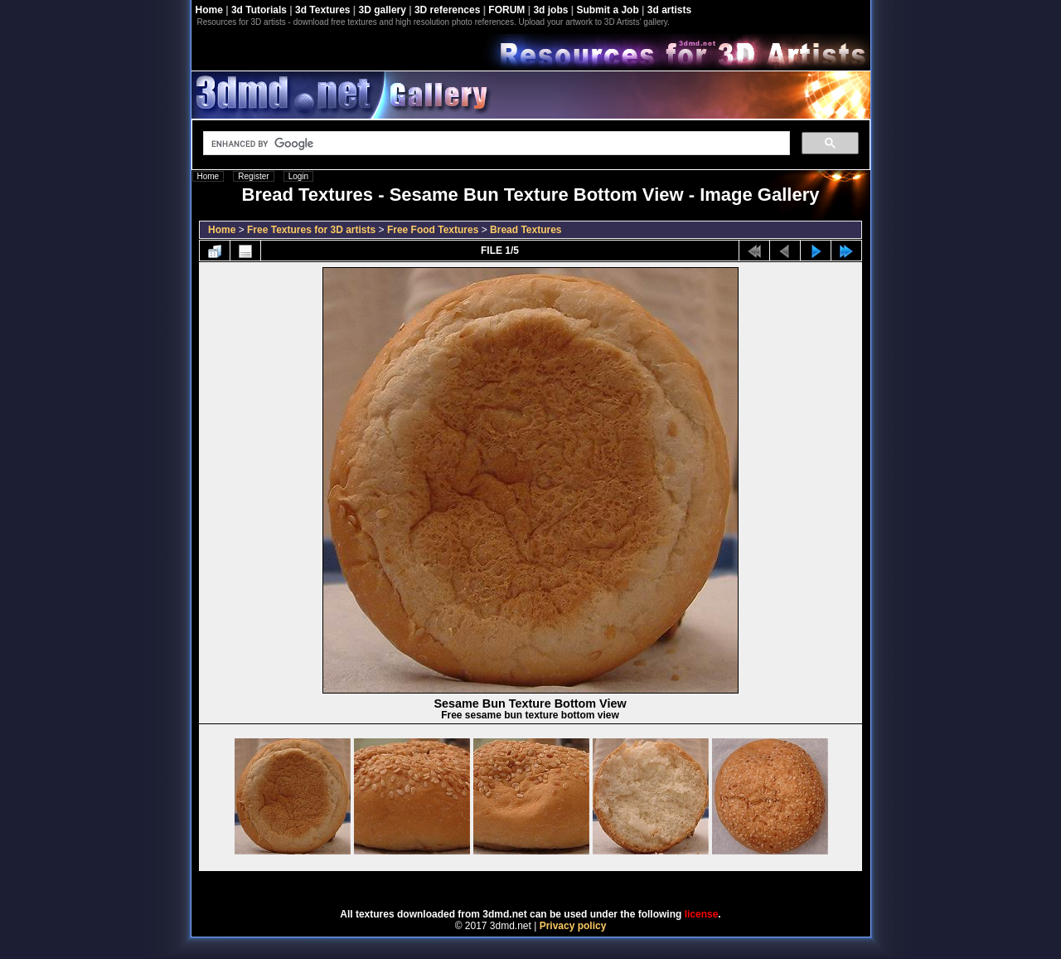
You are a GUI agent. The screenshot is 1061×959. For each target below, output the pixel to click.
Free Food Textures (432, 230)
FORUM (506, 10)
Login (298, 176)
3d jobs (550, 10)
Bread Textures (525, 230)
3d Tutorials (259, 10)
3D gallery (382, 10)
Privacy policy (573, 926)
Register (253, 176)
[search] (494, 143)
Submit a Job (607, 10)
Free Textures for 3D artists (311, 230)
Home (209, 10)
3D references (447, 10)
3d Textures (322, 10)
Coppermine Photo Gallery (551, 884)
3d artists (669, 10)
